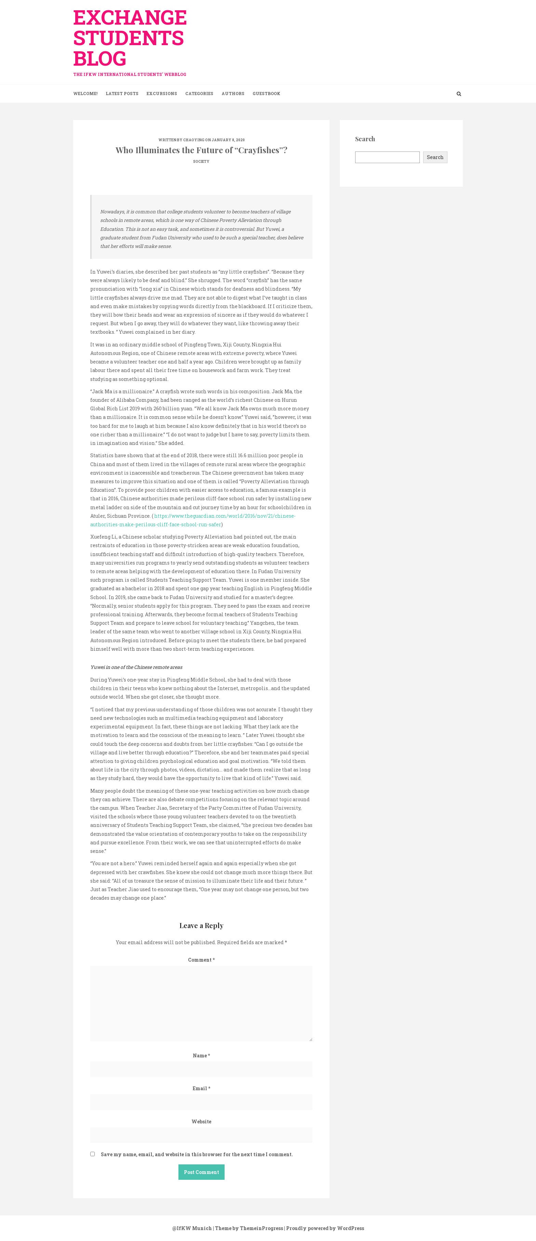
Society (201, 161)
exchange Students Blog (134, 39)
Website (201, 1121)
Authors (233, 93)
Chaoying (193, 140)
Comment (201, 959)
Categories (199, 93)
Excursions (162, 93)
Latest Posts (122, 93)
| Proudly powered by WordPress (324, 1228)
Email (201, 1088)
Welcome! (85, 93)
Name (201, 1055)
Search (435, 157)
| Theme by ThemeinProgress (248, 1228)
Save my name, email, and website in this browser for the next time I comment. (197, 1154)
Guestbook (266, 93)
